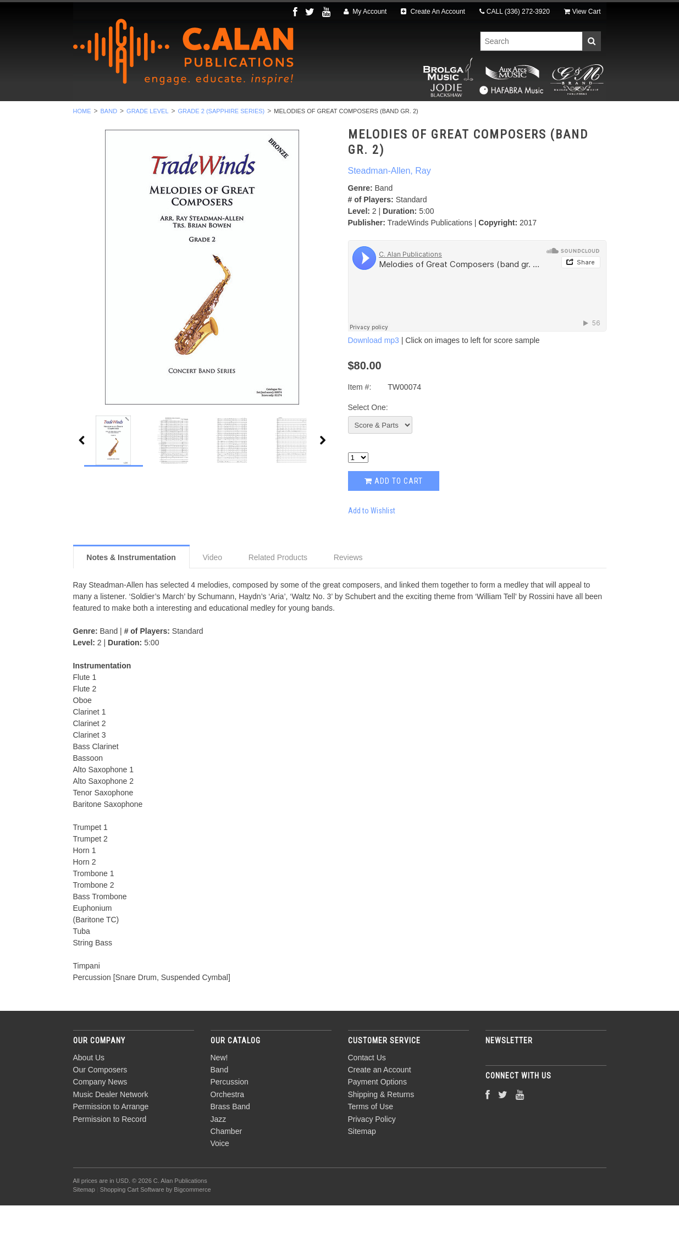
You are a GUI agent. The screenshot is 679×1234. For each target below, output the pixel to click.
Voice (501, 116)
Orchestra (275, 116)
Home (82, 139)
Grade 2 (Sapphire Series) (221, 139)
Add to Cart (394, 509)
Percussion (206, 116)
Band (150, 116)
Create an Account (379, 1098)
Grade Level (147, 139)
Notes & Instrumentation (131, 586)
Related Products (278, 586)
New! (107, 116)
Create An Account (433, 11)
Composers (558, 116)
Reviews (348, 586)
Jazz (400, 116)
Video (212, 586)
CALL (514, 11)
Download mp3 (373, 369)
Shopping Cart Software (132, 1218)
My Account (365, 11)
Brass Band (344, 116)
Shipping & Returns (381, 1123)
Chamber (450, 116)
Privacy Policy (372, 1147)
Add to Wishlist (371, 539)
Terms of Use (370, 1135)
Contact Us (367, 1086)
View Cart (582, 11)
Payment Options (377, 1110)
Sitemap (362, 1159)
